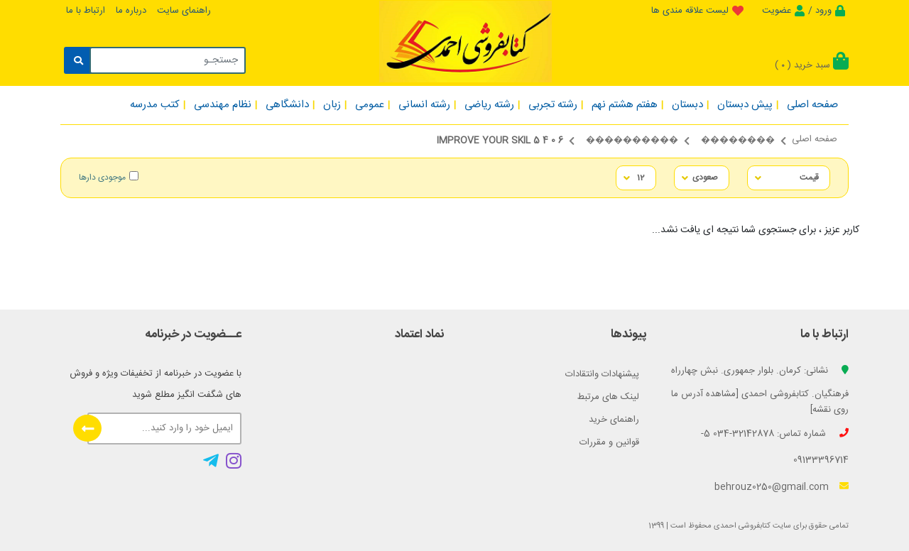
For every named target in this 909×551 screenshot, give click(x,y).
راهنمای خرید (614, 419)
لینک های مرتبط (608, 397)
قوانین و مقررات (609, 442)
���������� (632, 140)
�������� (738, 140)
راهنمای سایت (184, 10)
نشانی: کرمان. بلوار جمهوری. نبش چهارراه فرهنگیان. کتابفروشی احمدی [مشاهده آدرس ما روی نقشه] (760, 390)
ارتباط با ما (85, 10)
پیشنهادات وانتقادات (602, 374)
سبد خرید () (812, 65)
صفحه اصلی (814, 139)
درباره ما (131, 10)
